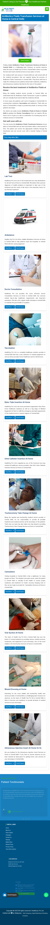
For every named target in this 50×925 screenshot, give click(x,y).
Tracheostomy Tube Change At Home (21, 513)
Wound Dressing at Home (15, 689)
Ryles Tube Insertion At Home (17, 402)
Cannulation (10, 572)
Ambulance (9, 235)
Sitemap (18, 830)
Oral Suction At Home (14, 633)
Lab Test (8, 176)
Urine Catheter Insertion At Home (19, 459)
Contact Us (19, 829)
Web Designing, (27, 913)
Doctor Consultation (13, 289)
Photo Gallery (19, 827)
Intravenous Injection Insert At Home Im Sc (23, 748)
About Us (19, 826)
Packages (19, 828)
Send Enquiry (20, 194)
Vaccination (10, 348)
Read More (10, 194)
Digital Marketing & (37, 913)
